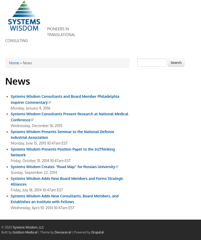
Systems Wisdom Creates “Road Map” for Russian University (64, 166)
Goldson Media (25, 232)
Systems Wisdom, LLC (28, 227)
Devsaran (63, 232)
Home (14, 63)
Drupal (97, 232)
